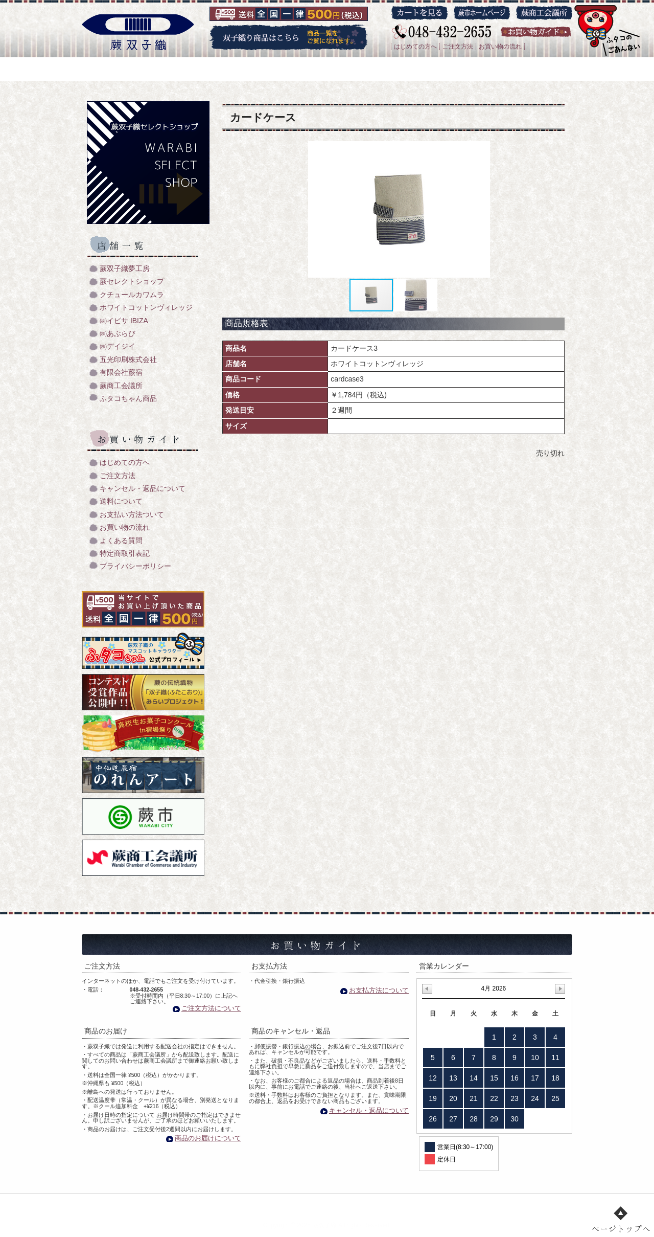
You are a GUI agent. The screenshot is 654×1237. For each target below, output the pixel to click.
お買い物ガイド (412, 1204)
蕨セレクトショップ (132, 281)
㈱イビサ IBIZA (124, 321)
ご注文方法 (457, 46)
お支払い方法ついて (132, 515)
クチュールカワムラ (132, 295)
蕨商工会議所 (121, 386)
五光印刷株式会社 (128, 360)
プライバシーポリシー (135, 566)
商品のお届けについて (208, 1138)
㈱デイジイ (117, 346)
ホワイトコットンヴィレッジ (146, 307)
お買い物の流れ (500, 46)
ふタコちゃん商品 (128, 398)
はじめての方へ (415, 46)
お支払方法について (379, 990)
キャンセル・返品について (142, 488)
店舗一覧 (353, 1204)
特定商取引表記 (125, 553)
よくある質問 (121, 541)
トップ (166, 1204)
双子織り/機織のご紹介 (233, 1204)
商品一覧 (303, 1204)
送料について (121, 501)
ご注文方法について (211, 1008)
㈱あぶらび (117, 334)
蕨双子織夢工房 (125, 269)
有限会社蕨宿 (121, 372)
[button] (486, 209)
